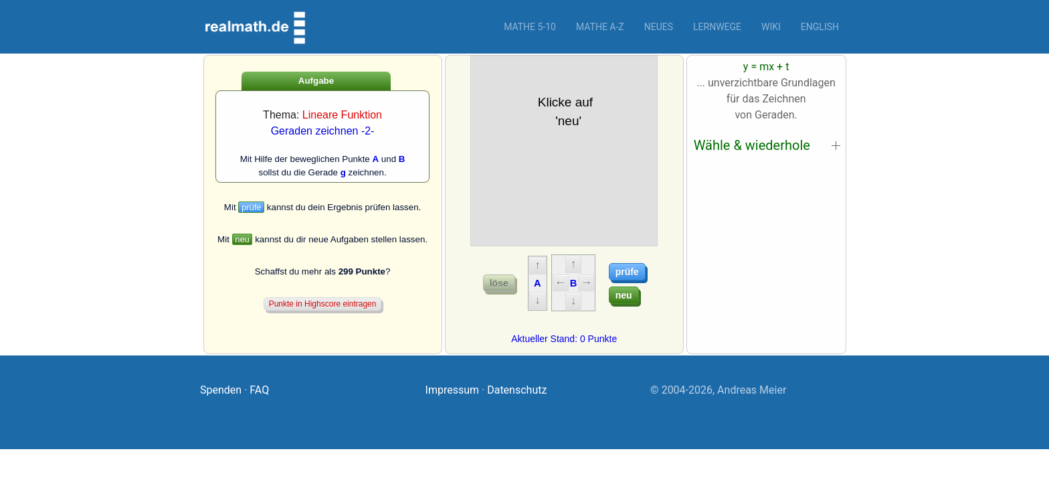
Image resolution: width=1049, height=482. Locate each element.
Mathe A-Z (600, 26)
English (820, 26)
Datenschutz (517, 390)
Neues (658, 26)
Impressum (452, 390)
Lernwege (717, 26)
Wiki (771, 26)
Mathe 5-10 (530, 26)
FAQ (259, 390)
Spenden (221, 390)
